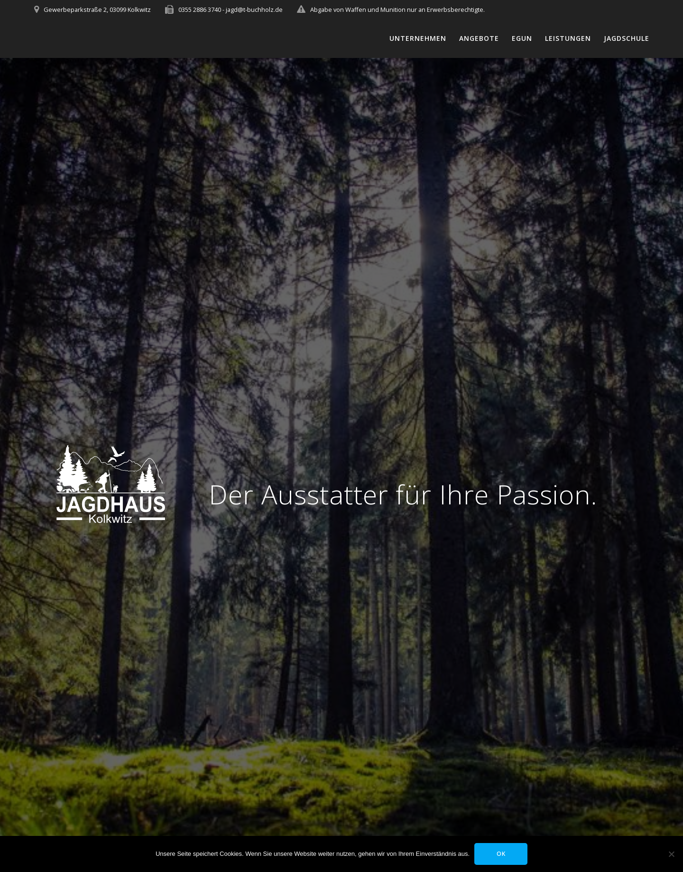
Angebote (479, 38)
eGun (522, 38)
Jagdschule (626, 38)
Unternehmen (417, 38)
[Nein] (671, 854)
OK (501, 854)
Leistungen (568, 38)
